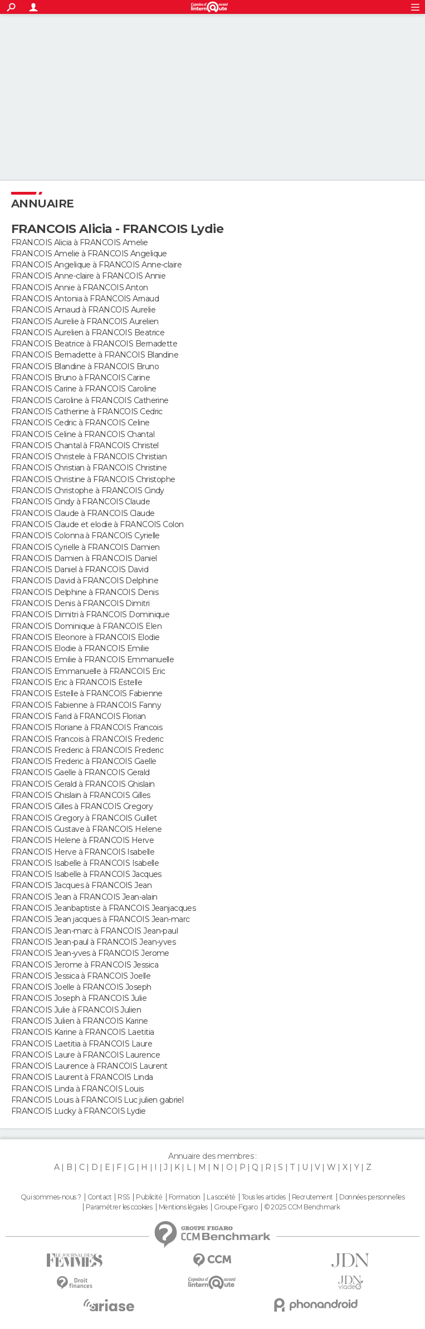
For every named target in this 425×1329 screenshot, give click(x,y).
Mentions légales (183, 1207)
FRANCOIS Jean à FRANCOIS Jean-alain (84, 897)
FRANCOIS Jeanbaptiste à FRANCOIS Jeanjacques (103, 908)
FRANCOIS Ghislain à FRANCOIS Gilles (80, 795)
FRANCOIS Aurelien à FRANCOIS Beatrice (87, 333)
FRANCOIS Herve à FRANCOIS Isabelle (82, 852)
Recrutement (312, 1197)
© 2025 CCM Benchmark (302, 1207)
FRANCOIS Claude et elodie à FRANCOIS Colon (97, 524)
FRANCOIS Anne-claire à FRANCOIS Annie (88, 276)
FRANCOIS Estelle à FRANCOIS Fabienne (87, 693)
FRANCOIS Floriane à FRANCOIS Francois (86, 727)
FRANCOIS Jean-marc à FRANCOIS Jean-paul (94, 931)
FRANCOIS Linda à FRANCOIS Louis (77, 1089)
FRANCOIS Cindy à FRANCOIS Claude (80, 502)
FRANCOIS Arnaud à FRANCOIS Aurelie (83, 310)
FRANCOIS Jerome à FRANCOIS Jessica (84, 965)
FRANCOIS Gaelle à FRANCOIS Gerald (80, 772)
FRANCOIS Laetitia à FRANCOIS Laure (81, 1044)
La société (221, 1197)
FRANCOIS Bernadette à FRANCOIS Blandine (94, 355)
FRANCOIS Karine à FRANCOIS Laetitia (82, 1032)
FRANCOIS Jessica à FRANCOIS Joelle (80, 976)
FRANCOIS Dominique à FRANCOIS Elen (86, 626)
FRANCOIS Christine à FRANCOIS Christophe (93, 479)
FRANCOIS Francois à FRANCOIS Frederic (87, 739)
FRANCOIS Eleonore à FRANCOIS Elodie (85, 637)
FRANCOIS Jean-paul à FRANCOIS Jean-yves (93, 942)
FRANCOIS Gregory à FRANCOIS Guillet (84, 818)
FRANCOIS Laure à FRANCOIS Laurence (85, 1055)
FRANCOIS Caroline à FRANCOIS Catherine (90, 400)
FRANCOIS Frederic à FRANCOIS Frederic (87, 750)
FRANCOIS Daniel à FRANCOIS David (79, 569)
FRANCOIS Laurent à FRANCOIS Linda (82, 1077)
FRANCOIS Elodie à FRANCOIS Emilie (80, 648)
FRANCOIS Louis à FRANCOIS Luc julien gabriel (97, 1100)
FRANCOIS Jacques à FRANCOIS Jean (81, 885)
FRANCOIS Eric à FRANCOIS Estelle (76, 682)
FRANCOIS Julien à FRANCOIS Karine (79, 1021)
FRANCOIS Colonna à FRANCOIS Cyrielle (85, 535)
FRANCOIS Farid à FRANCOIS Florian (78, 716)
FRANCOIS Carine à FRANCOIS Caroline (83, 389)
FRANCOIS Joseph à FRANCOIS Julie (78, 998)
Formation (185, 1197)
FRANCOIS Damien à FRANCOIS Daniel (84, 558)
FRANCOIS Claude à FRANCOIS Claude (83, 513)
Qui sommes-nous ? (51, 1197)
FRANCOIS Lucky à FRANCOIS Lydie (78, 1111)
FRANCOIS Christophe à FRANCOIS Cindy (87, 490)
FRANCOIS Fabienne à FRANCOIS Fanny (86, 705)
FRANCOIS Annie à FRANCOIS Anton (79, 287)
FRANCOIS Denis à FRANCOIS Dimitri (80, 603)
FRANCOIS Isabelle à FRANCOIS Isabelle (85, 863)
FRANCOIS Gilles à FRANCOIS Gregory (82, 806)
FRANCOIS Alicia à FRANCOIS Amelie (79, 242)
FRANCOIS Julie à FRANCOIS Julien (76, 1010)
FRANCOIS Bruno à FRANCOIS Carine (80, 378)
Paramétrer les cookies (119, 1207)
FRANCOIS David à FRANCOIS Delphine (84, 581)
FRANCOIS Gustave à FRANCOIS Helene (86, 829)
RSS (123, 1197)
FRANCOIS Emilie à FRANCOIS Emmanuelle (92, 659)
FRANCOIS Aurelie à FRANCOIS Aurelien (85, 321)
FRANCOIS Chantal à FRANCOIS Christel (85, 445)
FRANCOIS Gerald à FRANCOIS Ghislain (82, 784)
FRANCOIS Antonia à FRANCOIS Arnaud (85, 299)
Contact (99, 1197)
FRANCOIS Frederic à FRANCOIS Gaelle (83, 761)
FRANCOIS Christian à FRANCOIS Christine (89, 468)
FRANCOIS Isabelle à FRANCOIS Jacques (86, 874)
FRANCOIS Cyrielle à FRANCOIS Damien (85, 547)
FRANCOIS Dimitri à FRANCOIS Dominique (90, 614)
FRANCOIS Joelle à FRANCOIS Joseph (81, 987)
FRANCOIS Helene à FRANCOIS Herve (82, 840)
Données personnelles (371, 1197)
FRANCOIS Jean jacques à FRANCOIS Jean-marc (100, 919)
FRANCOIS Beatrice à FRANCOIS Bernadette (94, 344)
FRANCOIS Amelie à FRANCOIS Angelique (89, 254)
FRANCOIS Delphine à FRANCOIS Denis (84, 592)
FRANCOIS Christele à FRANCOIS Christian (89, 457)
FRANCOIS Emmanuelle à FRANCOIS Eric (88, 671)
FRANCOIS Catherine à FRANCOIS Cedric (87, 411)
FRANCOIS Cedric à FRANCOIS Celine (80, 423)
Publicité (149, 1197)
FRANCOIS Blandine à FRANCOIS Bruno (85, 366)
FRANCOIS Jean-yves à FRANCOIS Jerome (90, 953)
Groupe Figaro (235, 1207)
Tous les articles (263, 1197)
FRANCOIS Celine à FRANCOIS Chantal (82, 434)
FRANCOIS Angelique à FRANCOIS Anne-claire (96, 265)
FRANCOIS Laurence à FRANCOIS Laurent (89, 1066)
